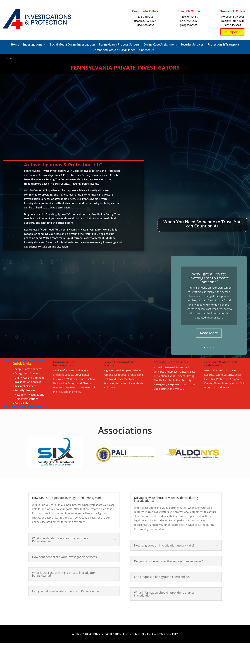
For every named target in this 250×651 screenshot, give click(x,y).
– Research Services (24, 386)
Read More (209, 333)
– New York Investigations (28, 394)
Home (15, 44)
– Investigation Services (27, 382)
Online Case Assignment (160, 44)
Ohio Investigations (26, 399)
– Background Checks (26, 373)
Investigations (32, 44)
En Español (232, 31)
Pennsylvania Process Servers (119, 44)
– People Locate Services (27, 369)
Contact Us (146, 50)
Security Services (192, 44)
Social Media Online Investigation (72, 44)
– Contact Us (20, 403)
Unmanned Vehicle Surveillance (113, 50)
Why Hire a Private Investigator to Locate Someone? (209, 277)
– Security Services (24, 390)
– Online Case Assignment (28, 377)
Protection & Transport (223, 44)
